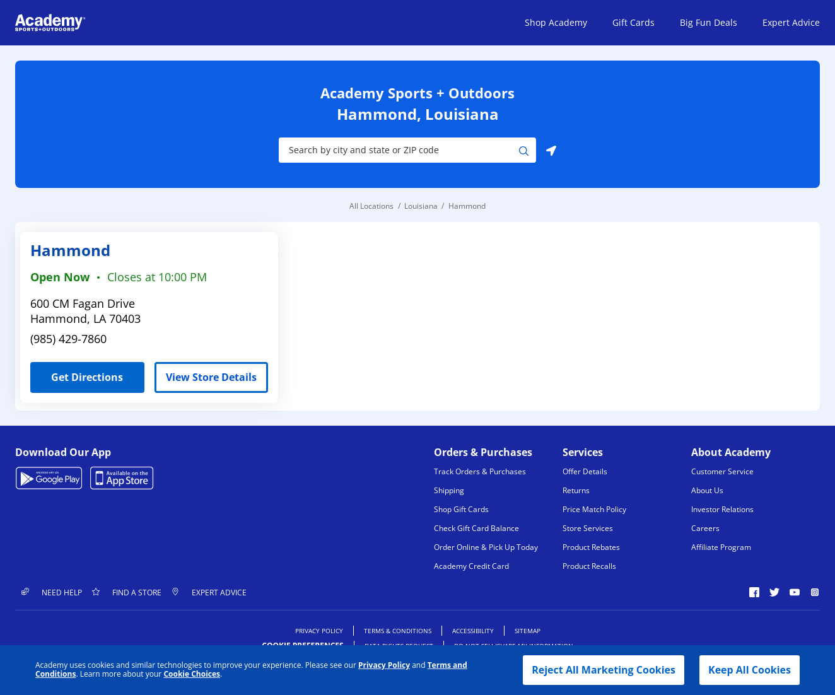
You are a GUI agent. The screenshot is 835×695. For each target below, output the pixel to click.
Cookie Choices (191, 674)
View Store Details (211, 377)
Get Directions (76, 373)
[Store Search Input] (399, 150)
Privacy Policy (384, 665)
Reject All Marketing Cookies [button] (603, 670)
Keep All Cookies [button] (749, 670)
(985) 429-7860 (68, 338)
